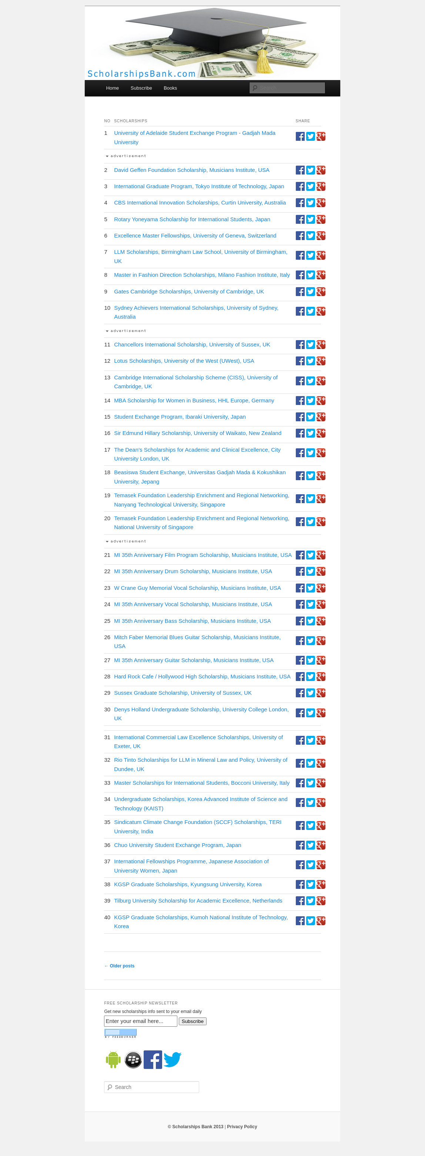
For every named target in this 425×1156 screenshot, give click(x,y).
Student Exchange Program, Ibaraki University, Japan (180, 416)
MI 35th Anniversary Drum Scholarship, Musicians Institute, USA (193, 571)
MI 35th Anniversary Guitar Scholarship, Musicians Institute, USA (194, 660)
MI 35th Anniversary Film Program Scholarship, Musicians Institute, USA (203, 555)
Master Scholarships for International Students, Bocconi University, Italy (202, 783)
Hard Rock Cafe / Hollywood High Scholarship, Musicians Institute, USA (202, 676)
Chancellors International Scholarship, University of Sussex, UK (192, 344)
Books (170, 88)
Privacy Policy (242, 1126)
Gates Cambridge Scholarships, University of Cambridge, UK (189, 291)
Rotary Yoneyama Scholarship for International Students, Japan (192, 219)
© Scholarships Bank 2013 (195, 1126)
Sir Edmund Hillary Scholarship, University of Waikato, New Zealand (197, 433)
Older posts (119, 966)
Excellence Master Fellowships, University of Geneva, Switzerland (195, 235)
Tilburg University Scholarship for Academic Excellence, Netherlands (198, 900)
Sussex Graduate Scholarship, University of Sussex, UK (183, 693)
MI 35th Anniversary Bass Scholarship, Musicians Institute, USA (192, 621)
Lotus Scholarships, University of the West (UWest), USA (184, 361)
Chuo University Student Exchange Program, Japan (177, 845)
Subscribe (141, 88)
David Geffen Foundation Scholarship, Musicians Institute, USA (192, 170)
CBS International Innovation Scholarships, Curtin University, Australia (200, 202)
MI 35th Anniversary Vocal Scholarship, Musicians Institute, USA (193, 604)
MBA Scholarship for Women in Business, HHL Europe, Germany (194, 400)
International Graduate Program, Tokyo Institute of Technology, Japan (199, 186)
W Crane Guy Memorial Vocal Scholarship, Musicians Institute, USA (197, 588)
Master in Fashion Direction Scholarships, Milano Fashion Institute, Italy (202, 275)
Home (112, 88)
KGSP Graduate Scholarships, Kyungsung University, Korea (188, 884)
